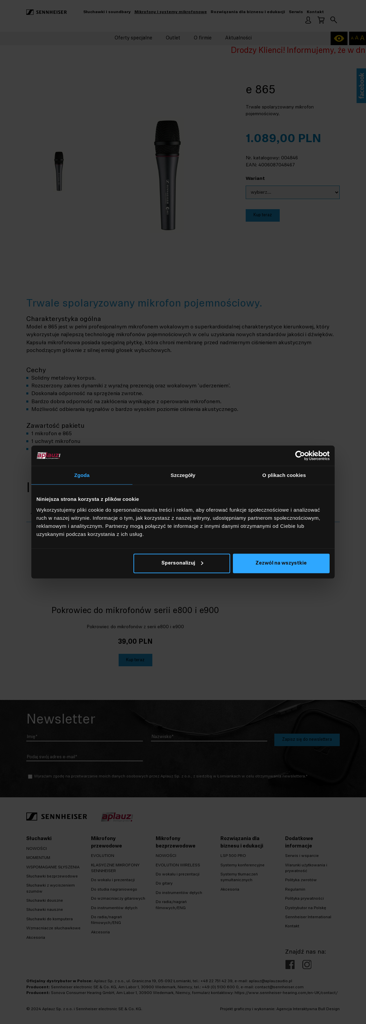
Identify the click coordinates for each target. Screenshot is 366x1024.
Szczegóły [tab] (183, 475)
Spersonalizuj (182, 563)
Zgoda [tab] (82, 475)
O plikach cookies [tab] (284, 475)
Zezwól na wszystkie (281, 563)
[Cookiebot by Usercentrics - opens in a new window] (300, 456)
